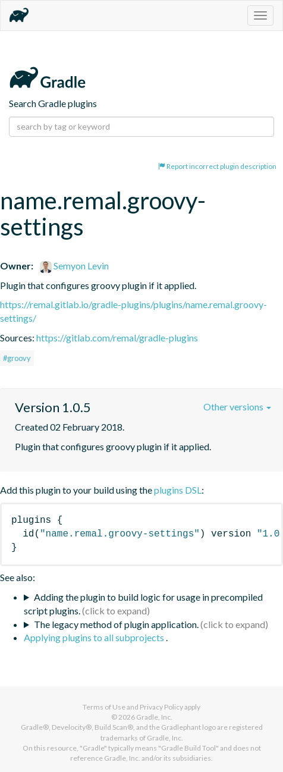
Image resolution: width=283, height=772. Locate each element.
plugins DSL (178, 489)
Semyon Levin (74, 265)
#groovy (17, 358)
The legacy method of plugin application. (116, 624)
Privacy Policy (161, 706)
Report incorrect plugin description (217, 166)
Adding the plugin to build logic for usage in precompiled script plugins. (143, 603)
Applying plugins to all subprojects (95, 637)
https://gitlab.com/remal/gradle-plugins (117, 337)
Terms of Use (104, 706)
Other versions (237, 406)
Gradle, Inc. (154, 717)
